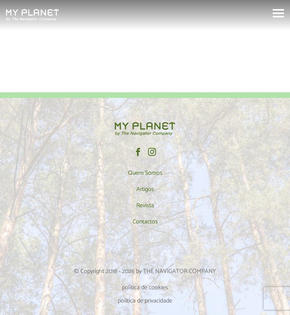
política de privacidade (145, 301)
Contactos (145, 222)
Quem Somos (145, 173)
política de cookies (145, 287)
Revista (145, 205)
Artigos (145, 189)
